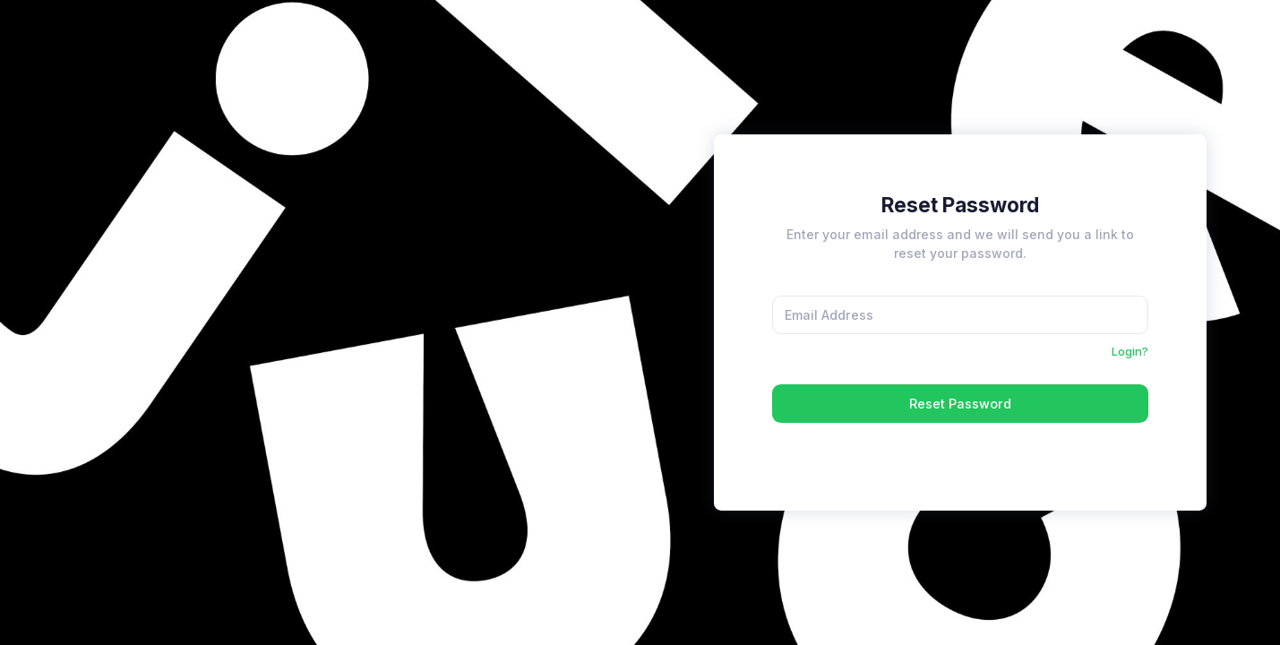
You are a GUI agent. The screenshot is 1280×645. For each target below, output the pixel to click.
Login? (1130, 351)
